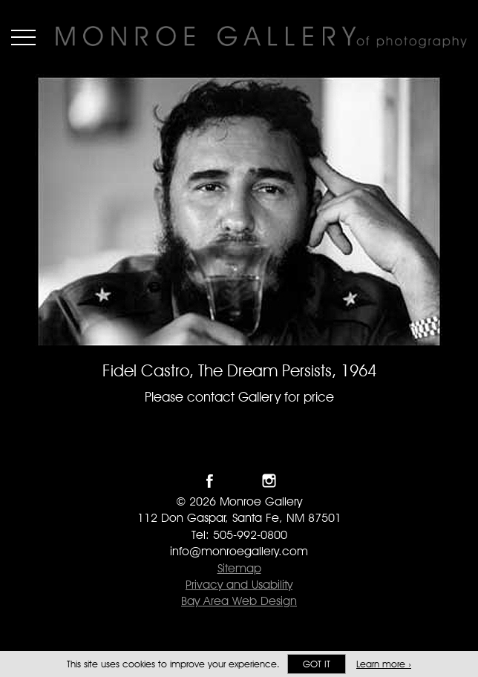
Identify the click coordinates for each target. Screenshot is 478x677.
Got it (316, 664)
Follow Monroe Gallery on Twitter (239, 481)
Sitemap (239, 568)
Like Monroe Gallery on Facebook (210, 481)
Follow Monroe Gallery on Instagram (269, 481)
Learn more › (383, 664)
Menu (23, 37)
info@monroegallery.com (239, 551)
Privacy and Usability (239, 585)
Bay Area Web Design (239, 601)
